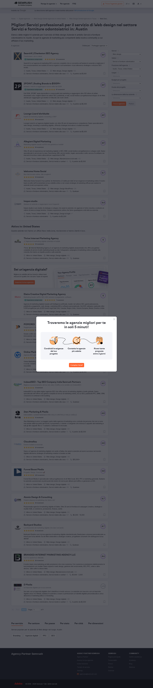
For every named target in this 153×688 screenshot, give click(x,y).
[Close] (114, 319)
